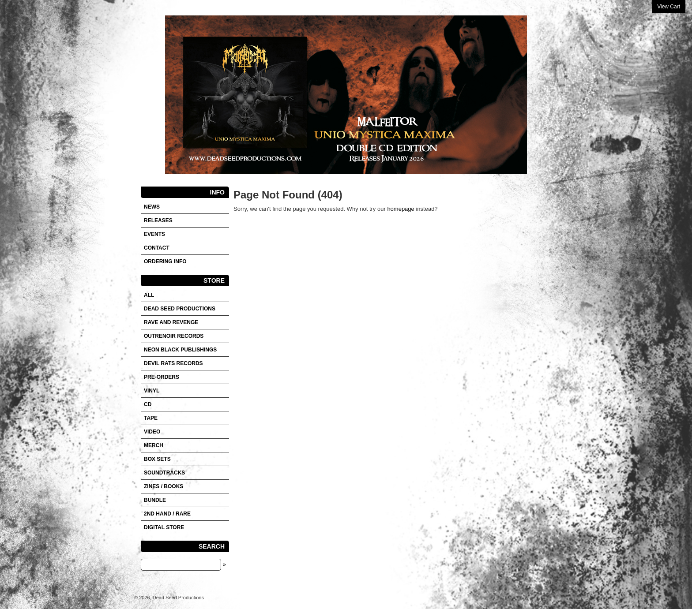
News (152, 207)
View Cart (668, 7)
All (149, 295)
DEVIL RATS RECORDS (173, 363)
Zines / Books (163, 486)
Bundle (155, 500)
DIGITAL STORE (164, 527)
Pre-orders (161, 377)
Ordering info (165, 261)
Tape (151, 418)
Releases (158, 220)
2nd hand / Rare (167, 514)
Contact (156, 248)
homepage (400, 208)
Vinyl (151, 391)
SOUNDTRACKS (164, 473)
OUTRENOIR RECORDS (173, 336)
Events (154, 234)
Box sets (157, 459)
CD (147, 404)
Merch (153, 445)
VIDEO (152, 432)
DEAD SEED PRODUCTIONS (179, 309)
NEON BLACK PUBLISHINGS (180, 350)
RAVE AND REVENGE (171, 322)
